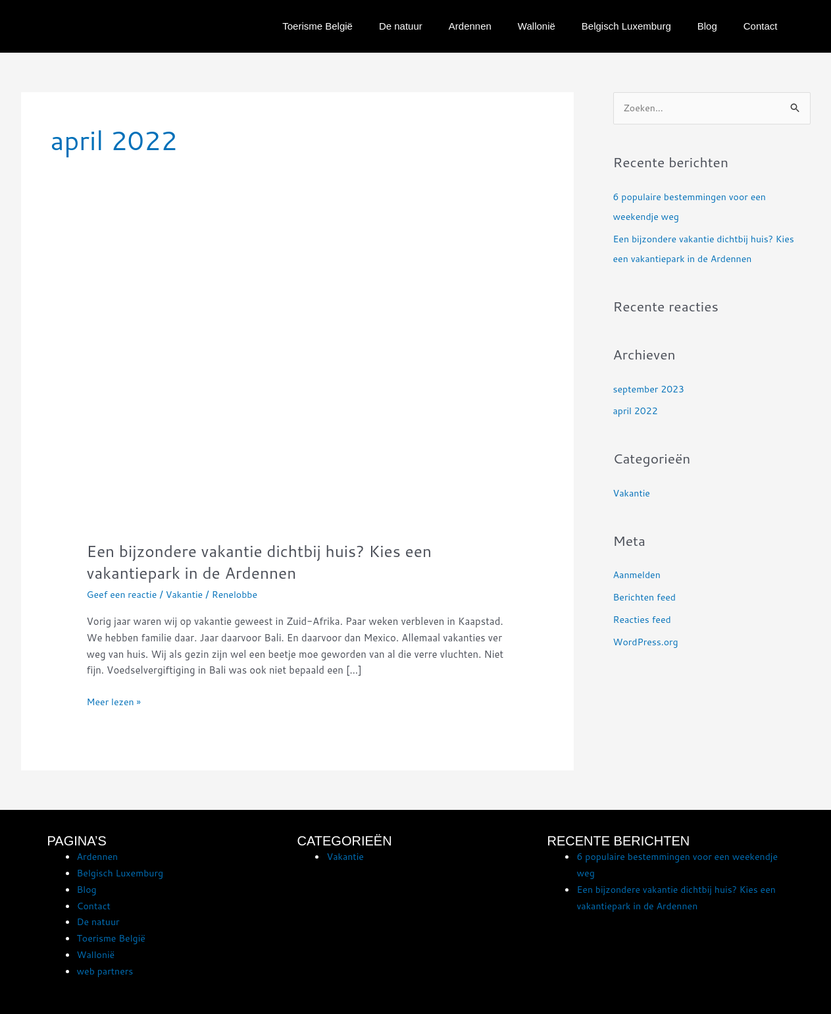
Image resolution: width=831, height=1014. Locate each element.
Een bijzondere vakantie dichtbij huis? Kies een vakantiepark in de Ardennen (270, 562)
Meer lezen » (116, 701)
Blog (707, 26)
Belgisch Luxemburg (626, 26)
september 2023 (651, 389)
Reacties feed (644, 620)
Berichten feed (646, 598)
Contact (760, 26)
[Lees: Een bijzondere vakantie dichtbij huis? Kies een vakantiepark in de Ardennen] (297, 383)
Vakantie (190, 594)
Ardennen (470, 26)
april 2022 (637, 412)
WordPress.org (647, 642)
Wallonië (536, 26)
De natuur (400, 26)
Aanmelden (638, 576)
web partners (107, 971)
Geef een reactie (124, 594)
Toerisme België (317, 26)
